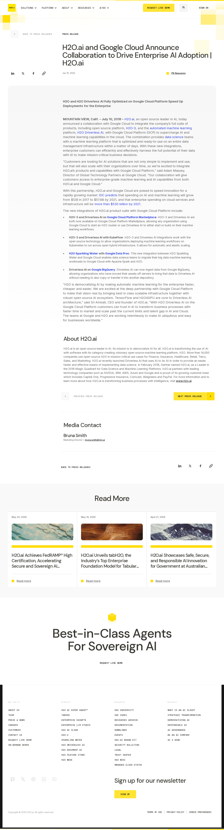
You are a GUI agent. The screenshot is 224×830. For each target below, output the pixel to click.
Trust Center (123, 754)
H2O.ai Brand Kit (126, 740)
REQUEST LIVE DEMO (158, 7)
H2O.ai (129, 119)
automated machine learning (171, 128)
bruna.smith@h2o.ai (95, 440)
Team (11, 715)
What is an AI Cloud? (181, 710)
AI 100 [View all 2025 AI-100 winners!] (103, 8)
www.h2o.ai (183, 381)
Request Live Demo (20, 740)
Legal (118, 750)
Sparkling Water (71, 740)
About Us (13, 710)
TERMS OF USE (154, 812)
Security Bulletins (127, 745)
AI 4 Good (174, 740)
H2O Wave (66, 759)
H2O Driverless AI (90, 132)
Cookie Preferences (200, 812)
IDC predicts (108, 195)
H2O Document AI (71, 750)
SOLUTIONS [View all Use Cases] (27, 8)
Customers (14, 730)
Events (119, 735)
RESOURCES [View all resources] (84, 8)
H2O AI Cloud (69, 730)
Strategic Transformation (184, 715)
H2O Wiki (120, 759)
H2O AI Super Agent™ (74, 710)
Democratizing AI (179, 720)
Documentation (124, 725)
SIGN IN (203, 7)
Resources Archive (126, 720)
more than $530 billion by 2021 (117, 204)
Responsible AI (177, 725)
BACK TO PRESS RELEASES (75, 467)
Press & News (16, 720)
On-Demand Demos (18, 745)
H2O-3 (131, 128)
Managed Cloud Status (128, 764)
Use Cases (121, 715)
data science (174, 137)
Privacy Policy (175, 812)
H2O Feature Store (73, 754)
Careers (13, 725)
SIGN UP (125, 794)
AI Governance (177, 730)
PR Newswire (178, 73)
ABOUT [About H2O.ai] (66, 8)
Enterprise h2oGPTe (73, 720)
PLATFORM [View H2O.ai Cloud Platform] (47, 8)
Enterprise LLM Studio (75, 725)
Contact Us (15, 735)
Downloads (121, 730)
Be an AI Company (179, 735)
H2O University (124, 710)
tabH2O (65, 715)
